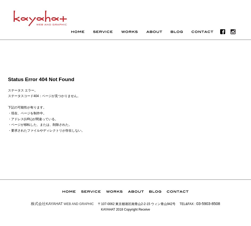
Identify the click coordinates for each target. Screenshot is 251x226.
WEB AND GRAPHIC (62, 204)
